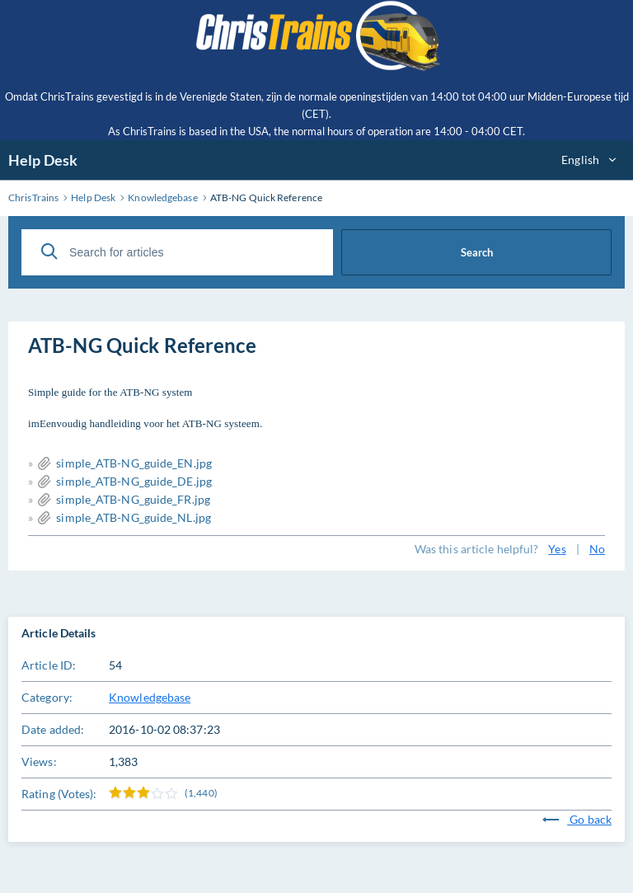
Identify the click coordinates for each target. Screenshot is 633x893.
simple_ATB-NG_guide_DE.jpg (134, 481)
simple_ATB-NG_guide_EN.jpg (134, 463)
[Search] (49, 251)
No (597, 549)
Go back (577, 819)
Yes (556, 549)
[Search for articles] (177, 252)
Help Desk (42, 160)
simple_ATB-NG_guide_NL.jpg (133, 517)
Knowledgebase (149, 697)
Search (477, 252)
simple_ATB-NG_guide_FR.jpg (133, 499)
